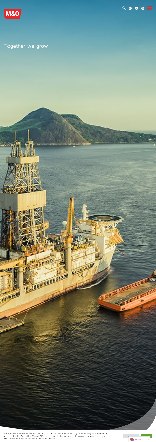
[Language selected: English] (139, 439)
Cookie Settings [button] (131, 436)
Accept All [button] (146, 436)
